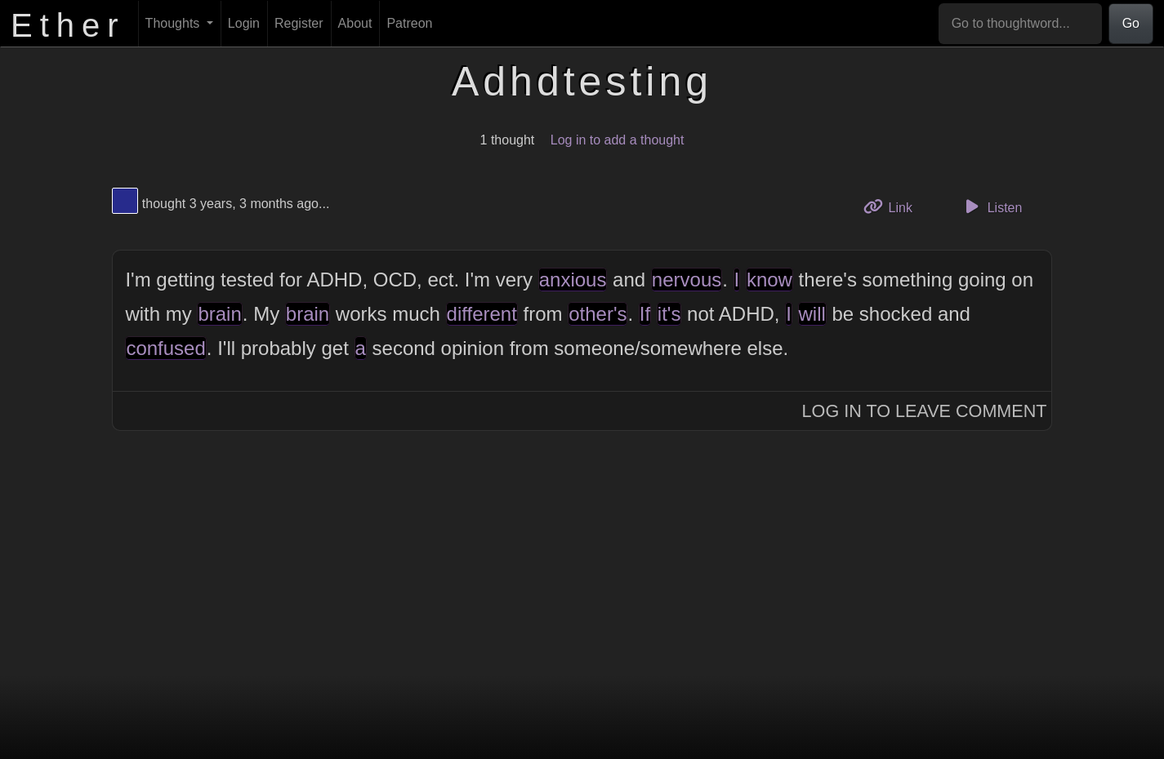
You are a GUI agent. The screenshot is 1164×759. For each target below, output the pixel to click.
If (645, 314)
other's (598, 314)
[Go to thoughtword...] (1020, 23)
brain (219, 314)
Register (298, 23)
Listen (991, 206)
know (769, 280)
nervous (686, 280)
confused (165, 348)
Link (893, 206)
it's (669, 314)
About (355, 23)
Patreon (409, 23)
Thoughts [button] (174, 23)
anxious (573, 280)
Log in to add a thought (618, 140)
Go (1130, 23)
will (812, 314)
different (482, 314)
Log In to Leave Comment (924, 411)
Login (244, 23)
